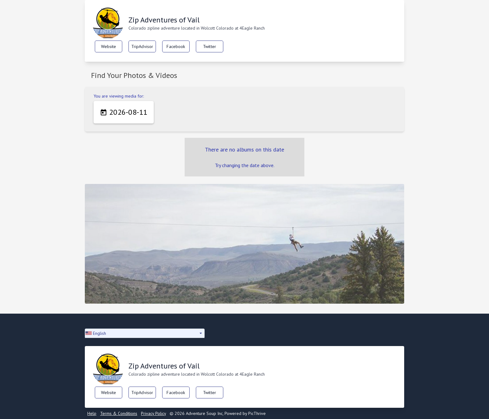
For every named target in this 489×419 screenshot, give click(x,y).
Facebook (176, 46)
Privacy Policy (153, 413)
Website (108, 46)
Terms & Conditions (118, 413)
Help (91, 413)
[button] (145, 333)
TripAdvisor (142, 46)
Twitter (209, 46)
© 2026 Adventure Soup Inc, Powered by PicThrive (218, 413)
